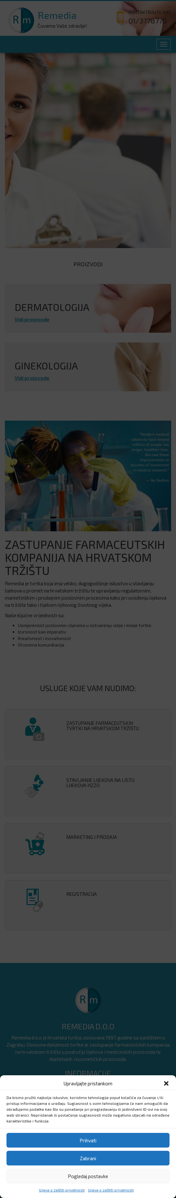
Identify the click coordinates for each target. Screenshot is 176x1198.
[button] (166, 1083)
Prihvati (88, 1140)
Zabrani (88, 1158)
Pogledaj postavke (88, 1176)
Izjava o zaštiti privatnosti (62, 1190)
